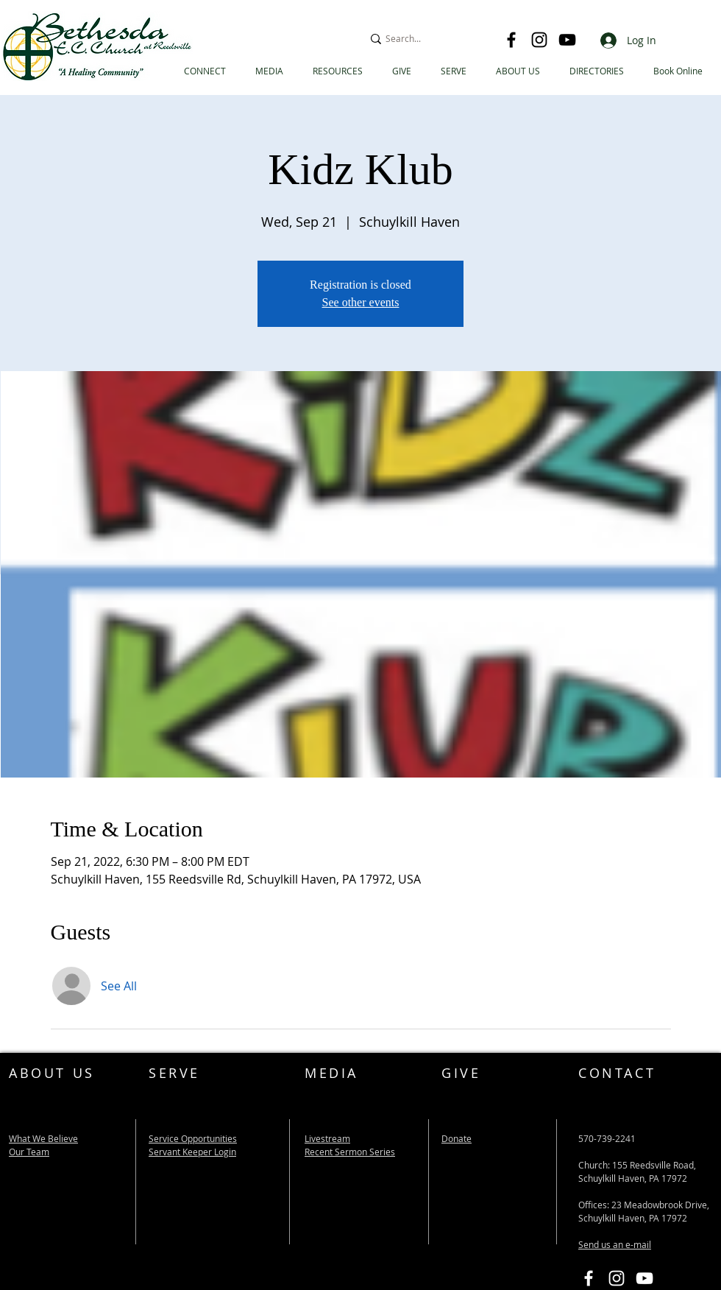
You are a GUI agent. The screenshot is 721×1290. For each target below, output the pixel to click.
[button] (597, 71)
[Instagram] (539, 39)
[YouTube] (567, 39)
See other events (360, 302)
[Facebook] (511, 39)
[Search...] (427, 38)
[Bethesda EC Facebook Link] (588, 1278)
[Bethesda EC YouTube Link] (644, 1278)
